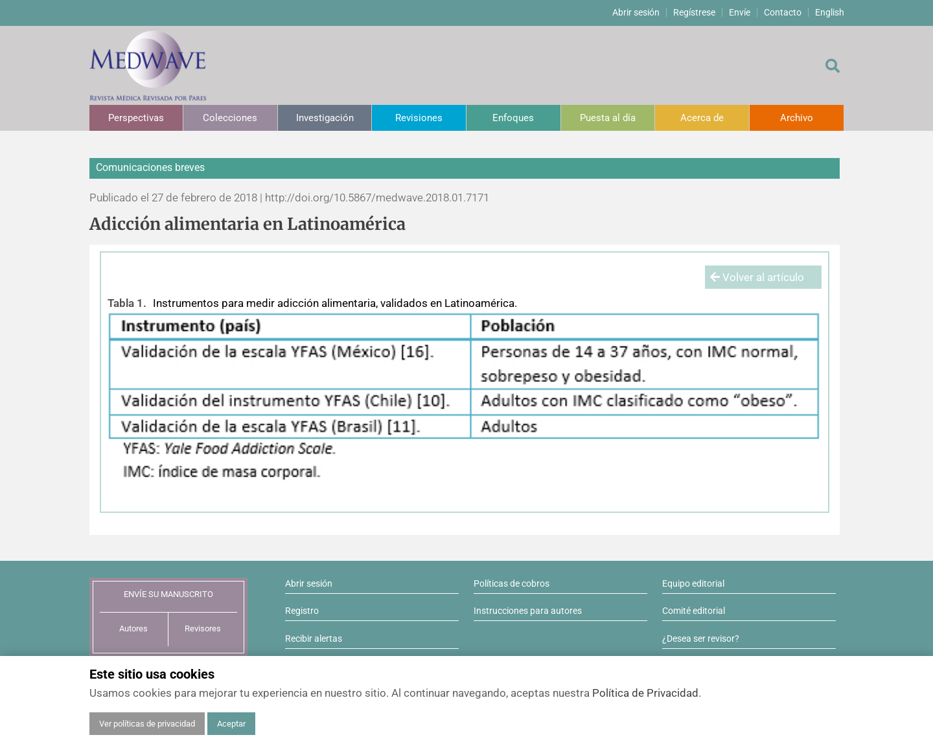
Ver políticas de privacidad (147, 724)
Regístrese (694, 12)
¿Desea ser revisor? (700, 638)
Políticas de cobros (511, 583)
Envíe (739, 12)
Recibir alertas (313, 638)
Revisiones (419, 118)
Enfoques (513, 118)
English (829, 12)
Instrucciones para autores (528, 610)
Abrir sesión (636, 12)
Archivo (796, 118)
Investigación (325, 118)
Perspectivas (136, 118)
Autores (133, 628)
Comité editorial (693, 610)
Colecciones (230, 118)
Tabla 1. (127, 303)
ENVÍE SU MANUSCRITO (168, 594)
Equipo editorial (693, 583)
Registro (302, 610)
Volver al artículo (757, 277)
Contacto (782, 12)
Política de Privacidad (645, 692)
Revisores (203, 628)
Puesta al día (608, 118)
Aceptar (231, 724)
